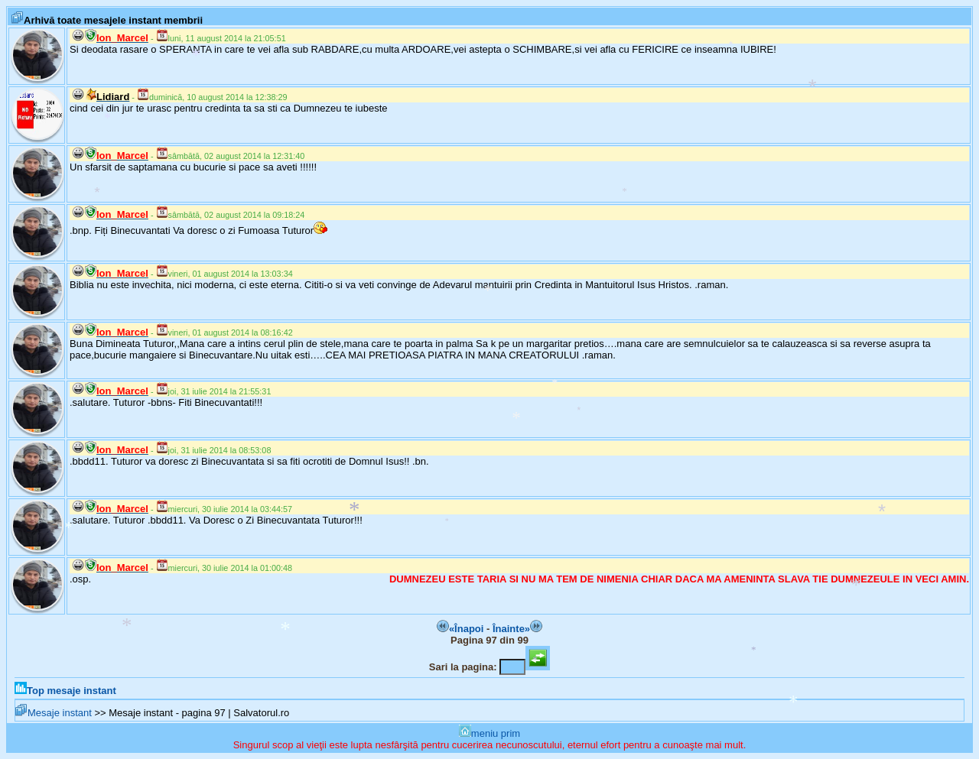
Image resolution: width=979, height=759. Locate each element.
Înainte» (517, 628)
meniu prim (489, 733)
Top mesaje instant (65, 690)
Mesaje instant (53, 712)
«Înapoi (460, 628)
